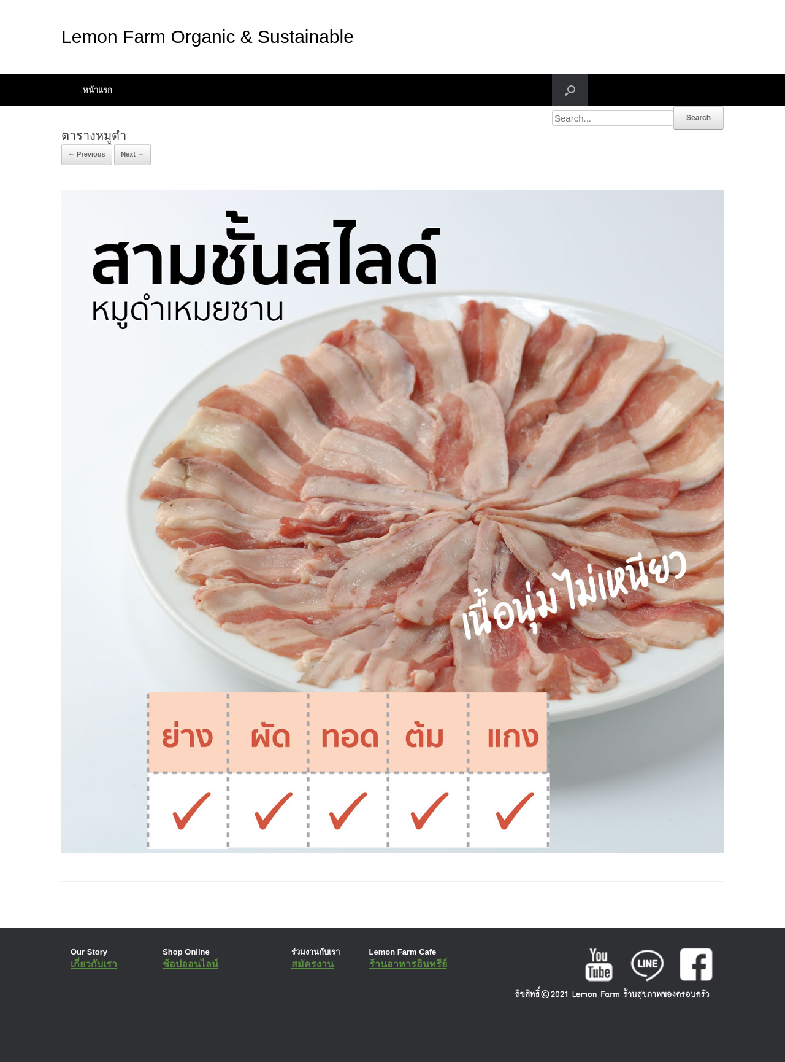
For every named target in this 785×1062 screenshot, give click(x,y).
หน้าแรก (97, 90)
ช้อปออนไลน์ (190, 964)
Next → (132, 154)
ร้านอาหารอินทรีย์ (408, 964)
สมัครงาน (312, 964)
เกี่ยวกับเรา (94, 964)
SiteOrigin (383, 1037)
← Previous (86, 154)
